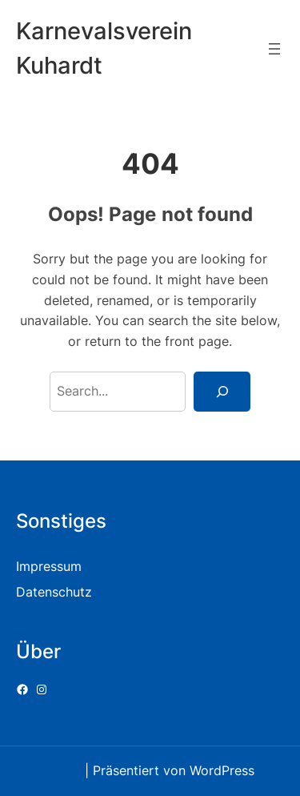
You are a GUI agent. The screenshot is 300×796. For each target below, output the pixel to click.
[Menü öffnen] (274, 48)
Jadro (63, 770)
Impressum (49, 566)
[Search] (222, 392)
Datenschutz (54, 592)
